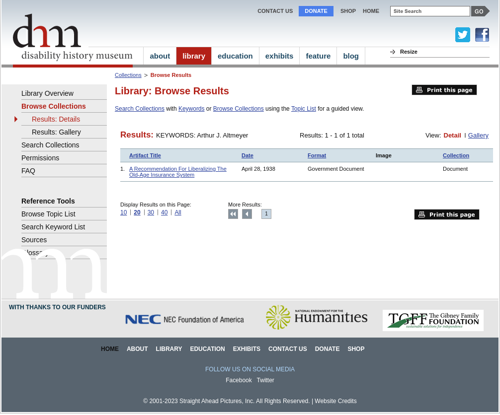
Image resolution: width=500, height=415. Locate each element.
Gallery (478, 135)
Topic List (303, 108)
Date (247, 155)
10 (123, 212)
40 (164, 212)
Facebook (239, 380)
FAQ (28, 171)
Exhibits (246, 349)
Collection (456, 155)
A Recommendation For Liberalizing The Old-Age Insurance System (178, 172)
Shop (348, 11)
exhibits (279, 56)
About (137, 349)
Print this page (444, 89)
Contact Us (275, 11)
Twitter (265, 380)
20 (137, 212)
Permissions (40, 158)
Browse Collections (238, 108)
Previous (247, 214)
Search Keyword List (53, 227)
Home (110, 349)
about (160, 56)
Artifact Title (145, 155)
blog (351, 56)
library (193, 56)
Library (169, 349)
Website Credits (335, 401)
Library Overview (47, 93)
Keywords (191, 108)
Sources (34, 240)
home (371, 11)
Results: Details (56, 119)
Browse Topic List (48, 214)
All (177, 212)
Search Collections (140, 108)
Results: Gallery (56, 132)
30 (151, 212)
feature (318, 56)
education (235, 56)
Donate (316, 11)
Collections (128, 75)
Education (207, 349)
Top (233, 214)
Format (317, 155)
